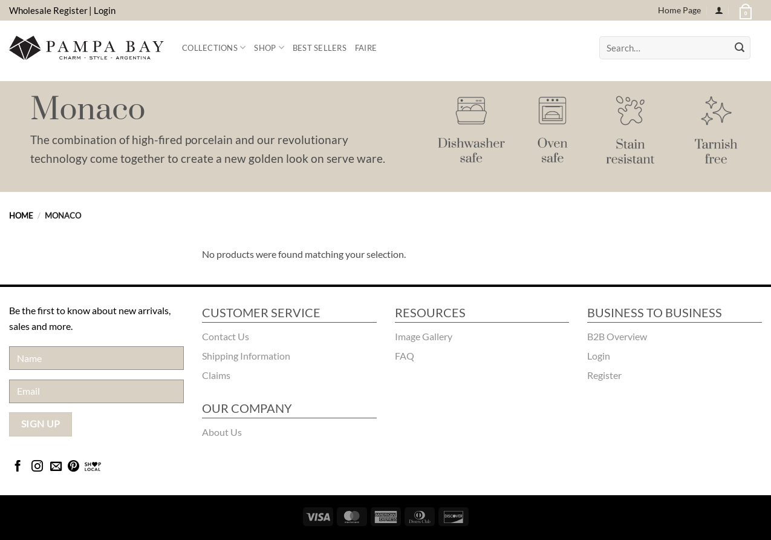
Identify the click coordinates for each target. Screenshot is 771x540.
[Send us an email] (56, 467)
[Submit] (739, 48)
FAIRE (366, 48)
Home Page (679, 10)
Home (21, 215)
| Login (102, 10)
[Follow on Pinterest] (73, 467)
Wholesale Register (48, 10)
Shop (269, 47)
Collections (214, 47)
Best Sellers (319, 48)
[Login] (719, 10)
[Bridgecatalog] (93, 467)
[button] (744, 10)
